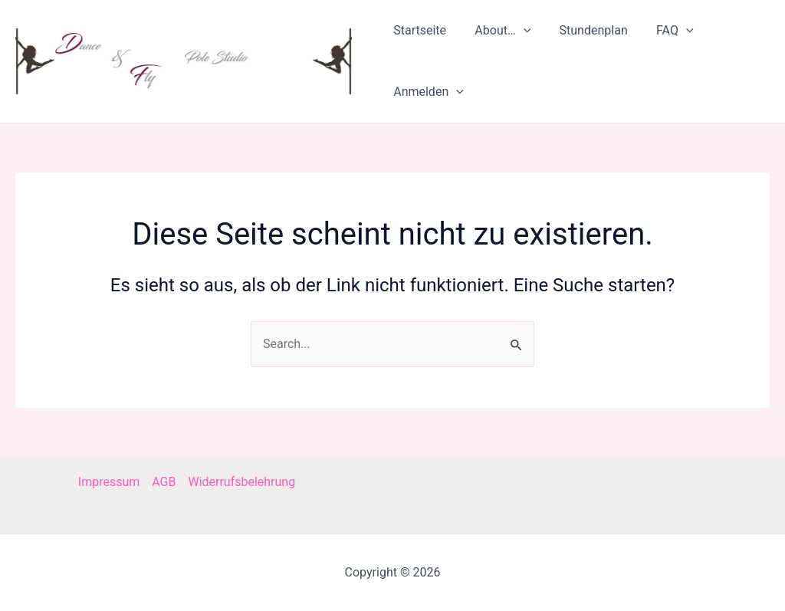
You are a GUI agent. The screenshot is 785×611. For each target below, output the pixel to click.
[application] (519, 30)
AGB (164, 482)
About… (499, 30)
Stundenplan (585, 30)
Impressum (109, 482)
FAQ (662, 30)
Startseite (419, 30)
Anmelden (428, 92)
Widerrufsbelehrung (241, 482)
